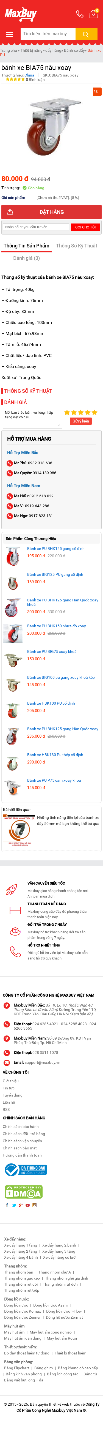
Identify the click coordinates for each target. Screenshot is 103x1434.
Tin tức (9, 1088)
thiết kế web (59, 1404)
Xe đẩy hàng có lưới (59, 1257)
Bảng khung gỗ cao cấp (78, 1368)
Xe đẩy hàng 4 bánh (21, 1257)
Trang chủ (8, 50)
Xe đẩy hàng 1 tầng (20, 1245)
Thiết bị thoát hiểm (70, 1353)
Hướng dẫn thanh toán (22, 1155)
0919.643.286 (28, 506)
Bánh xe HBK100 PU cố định (51, 703)
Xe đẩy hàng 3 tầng (58, 1251)
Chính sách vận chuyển (22, 1141)
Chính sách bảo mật (20, 1148)
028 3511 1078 (45, 1052)
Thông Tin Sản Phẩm (26, 246)
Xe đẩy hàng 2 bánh (59, 1245)
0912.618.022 (30, 496)
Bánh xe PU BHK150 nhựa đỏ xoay (56, 626)
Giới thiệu (11, 1081)
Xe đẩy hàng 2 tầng (20, 1251)
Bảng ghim (43, 1368)
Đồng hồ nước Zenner (22, 1317)
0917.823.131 (30, 516)
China (29, 75)
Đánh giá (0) (26, 258)
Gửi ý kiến (81, 421)
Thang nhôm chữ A (54, 1272)
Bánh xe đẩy (74, 50)
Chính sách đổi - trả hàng (24, 1134)
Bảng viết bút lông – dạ (23, 1380)
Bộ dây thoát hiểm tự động (26, 1353)
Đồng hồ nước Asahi (50, 1305)
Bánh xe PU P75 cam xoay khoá (54, 780)
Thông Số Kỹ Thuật (76, 246)
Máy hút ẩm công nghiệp (51, 1332)
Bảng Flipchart (16, 1368)
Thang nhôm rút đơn (60, 1284)
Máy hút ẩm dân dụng (22, 1338)
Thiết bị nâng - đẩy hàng (41, 50)
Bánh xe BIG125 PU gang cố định (55, 574)
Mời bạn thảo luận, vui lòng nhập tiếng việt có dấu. (32, 418)
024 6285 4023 (74, 1024)
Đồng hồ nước (16, 1305)
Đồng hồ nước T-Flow (64, 1311)
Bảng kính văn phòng (24, 1374)
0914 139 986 (31, 473)
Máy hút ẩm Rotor (62, 1338)
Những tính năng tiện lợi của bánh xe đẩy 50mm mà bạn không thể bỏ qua (68, 820)
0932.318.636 (29, 463)
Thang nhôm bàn (18, 1272)
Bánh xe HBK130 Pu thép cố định (55, 755)
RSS (6, 1109)
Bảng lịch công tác (62, 1374)
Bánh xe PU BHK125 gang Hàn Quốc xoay (62, 729)
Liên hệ (9, 1102)
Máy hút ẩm (14, 1332)
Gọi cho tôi (85, 227)
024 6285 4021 (45, 1024)
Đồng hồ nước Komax (22, 1311)
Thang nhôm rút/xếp (21, 1290)
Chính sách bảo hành (21, 1126)
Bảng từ (90, 1374)
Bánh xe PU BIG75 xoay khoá (52, 651)
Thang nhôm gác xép (22, 1278)
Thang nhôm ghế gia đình (66, 1278)
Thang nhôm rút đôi (21, 1284)
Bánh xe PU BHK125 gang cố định (56, 548)
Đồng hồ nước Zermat (64, 1317)
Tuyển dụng (13, 1095)
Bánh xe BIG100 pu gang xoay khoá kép (61, 677)
